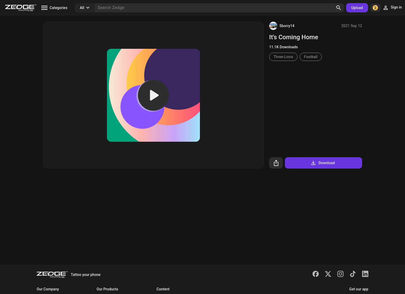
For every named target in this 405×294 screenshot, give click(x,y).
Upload (357, 8)
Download (322, 163)
